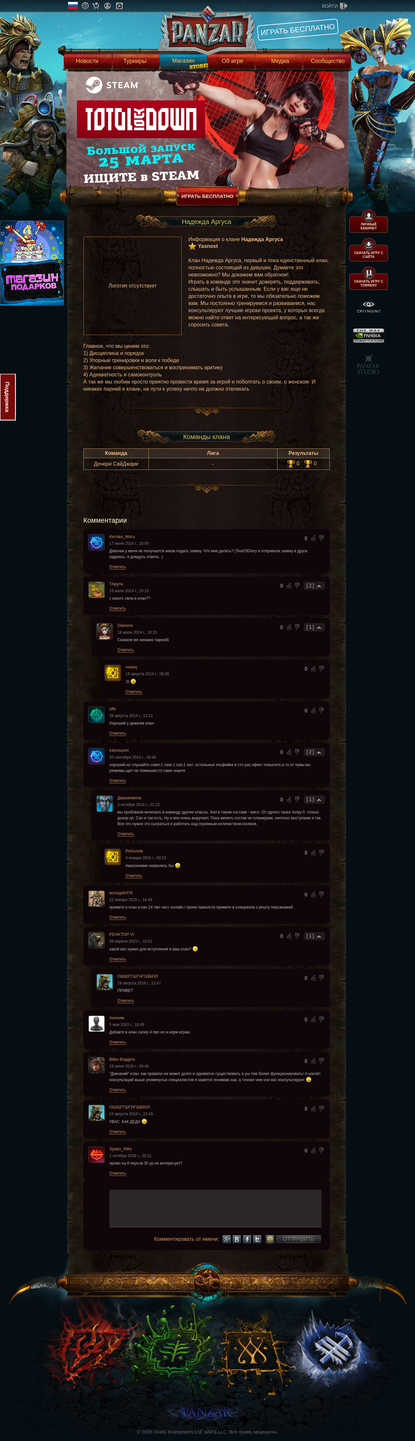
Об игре (232, 61)
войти (330, 6)
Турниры (135, 61)
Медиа (280, 61)
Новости (87, 61)
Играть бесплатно (297, 29)
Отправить (298, 1239)
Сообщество (328, 61)
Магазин (183, 60)
